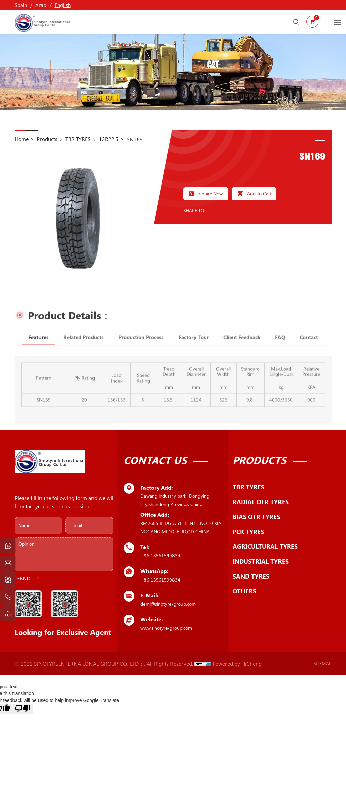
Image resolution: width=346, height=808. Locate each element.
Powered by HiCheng (237, 663)
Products (47, 138)
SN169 (135, 139)
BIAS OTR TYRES (256, 517)
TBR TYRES (78, 138)
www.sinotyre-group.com (166, 628)
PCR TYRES (248, 532)
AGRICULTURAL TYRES (265, 546)
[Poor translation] (22, 709)
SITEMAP (322, 663)
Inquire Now (210, 193)
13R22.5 (108, 138)
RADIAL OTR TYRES (261, 502)
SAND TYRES (251, 576)
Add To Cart (259, 193)
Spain (21, 5)
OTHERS (244, 591)
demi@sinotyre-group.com (168, 604)
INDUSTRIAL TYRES (261, 561)
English (63, 5)
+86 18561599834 (160, 555)
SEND (24, 578)
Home (22, 138)
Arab (40, 5)
